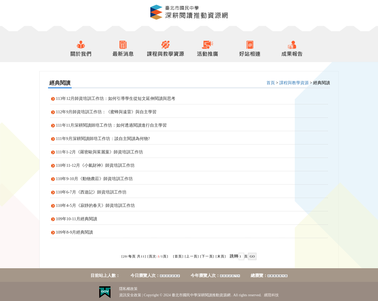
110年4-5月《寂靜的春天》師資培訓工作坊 (95, 205)
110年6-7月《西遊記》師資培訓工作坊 (91, 192)
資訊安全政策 (130, 295)
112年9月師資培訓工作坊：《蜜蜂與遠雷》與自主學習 (106, 112)
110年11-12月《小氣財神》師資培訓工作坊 (95, 165)
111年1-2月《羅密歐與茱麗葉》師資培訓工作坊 (99, 152)
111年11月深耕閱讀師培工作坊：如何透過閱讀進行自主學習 (111, 125)
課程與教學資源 (294, 82)
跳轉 (234, 256)
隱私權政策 (128, 289)
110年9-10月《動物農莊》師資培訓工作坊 (94, 178)
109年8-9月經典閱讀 (74, 232)
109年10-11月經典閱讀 (76, 219)
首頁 (270, 82)
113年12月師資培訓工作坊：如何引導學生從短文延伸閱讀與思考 (115, 98)
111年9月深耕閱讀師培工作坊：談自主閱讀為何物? (103, 138)
